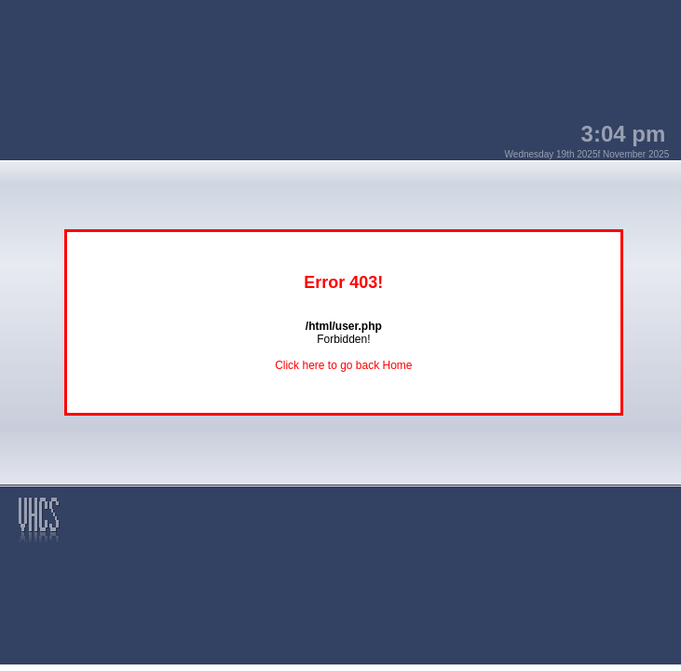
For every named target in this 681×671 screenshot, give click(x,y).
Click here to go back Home (343, 365)
